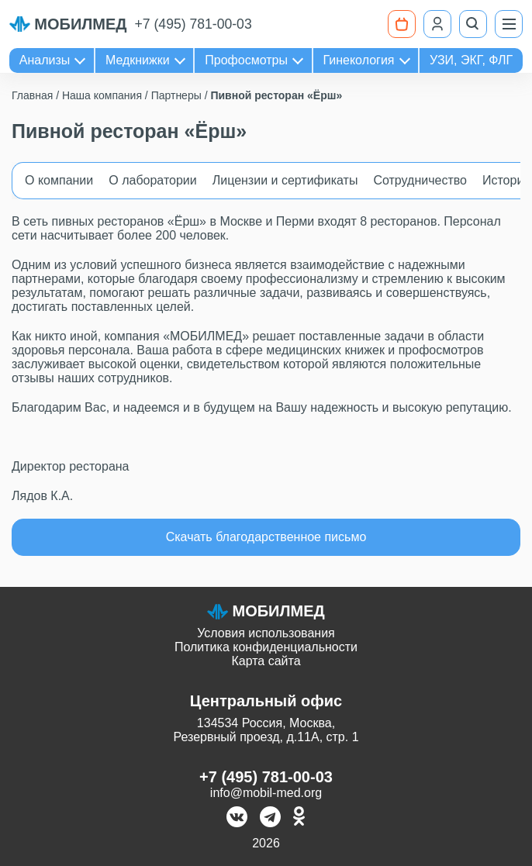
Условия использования (266, 633)
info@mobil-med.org (266, 792)
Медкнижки (137, 60)
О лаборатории (152, 180)
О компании (59, 180)
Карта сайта (265, 661)
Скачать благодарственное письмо (266, 536)
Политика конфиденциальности (266, 647)
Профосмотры (246, 60)
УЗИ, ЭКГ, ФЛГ (471, 60)
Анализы (45, 60)
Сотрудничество (420, 180)
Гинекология (358, 60)
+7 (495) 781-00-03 (193, 24)
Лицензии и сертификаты (285, 180)
